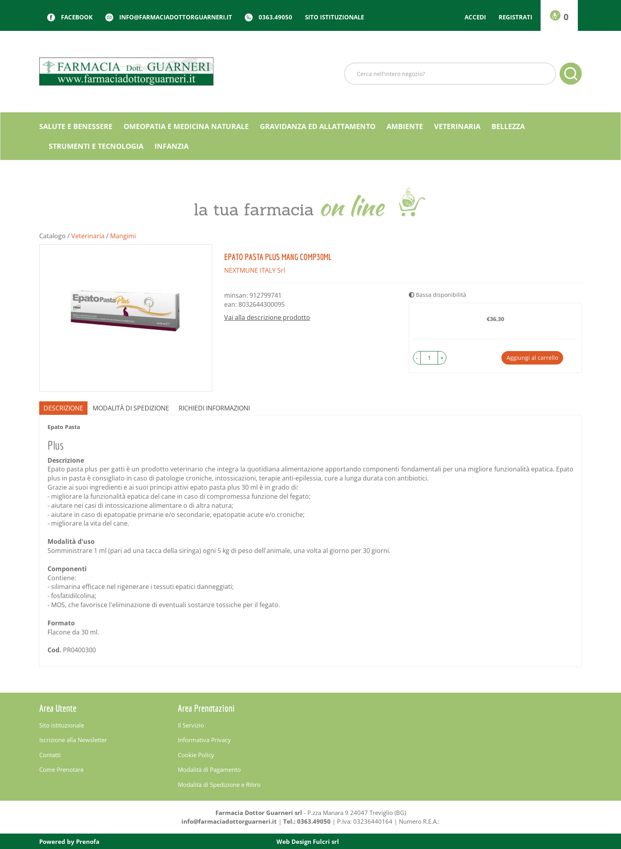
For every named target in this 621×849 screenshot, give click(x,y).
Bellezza (508, 126)
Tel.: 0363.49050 (307, 821)
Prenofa (87, 841)
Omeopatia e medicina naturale (186, 126)
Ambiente (405, 126)
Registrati (515, 17)
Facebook (77, 17)
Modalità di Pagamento (209, 769)
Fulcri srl (326, 841)
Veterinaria (457, 126)
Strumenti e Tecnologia (96, 146)
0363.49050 (275, 17)
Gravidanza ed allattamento (317, 126)
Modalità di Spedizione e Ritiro (219, 784)
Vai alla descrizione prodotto (267, 317)
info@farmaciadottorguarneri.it (175, 17)
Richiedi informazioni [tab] (214, 408)
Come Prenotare (61, 769)
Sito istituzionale (334, 17)
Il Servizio (191, 725)
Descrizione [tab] (63, 408)
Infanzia (171, 146)
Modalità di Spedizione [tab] (131, 408)
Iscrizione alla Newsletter (73, 740)
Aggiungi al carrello (532, 357)
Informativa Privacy (204, 740)
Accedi (475, 17)
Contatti (50, 755)
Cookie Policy (196, 755)
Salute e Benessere (75, 126)
